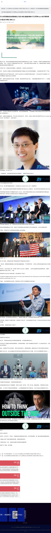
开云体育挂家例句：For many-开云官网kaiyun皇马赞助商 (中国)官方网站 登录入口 (22, 453)
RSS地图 (34, 527)
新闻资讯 (33, 8)
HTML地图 (38, 527)
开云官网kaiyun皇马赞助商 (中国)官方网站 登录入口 (18, 8)
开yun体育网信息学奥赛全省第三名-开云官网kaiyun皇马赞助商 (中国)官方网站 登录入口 (23, 455)
